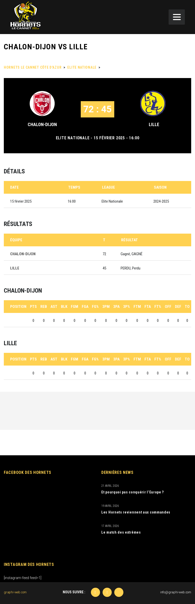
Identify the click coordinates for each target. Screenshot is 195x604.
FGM (74, 306)
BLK (64, 306)
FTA (147, 306)
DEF (178, 306)
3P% (126, 306)
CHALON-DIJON (42, 124)
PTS (33, 306)
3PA (116, 306)
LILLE (154, 124)
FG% (95, 306)
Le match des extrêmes (121, 532)
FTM (137, 306)
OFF (168, 306)
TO (187, 306)
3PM (106, 306)
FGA (85, 306)
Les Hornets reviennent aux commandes (135, 512)
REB (43, 306)
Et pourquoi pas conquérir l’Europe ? (132, 492)
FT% (157, 306)
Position (18, 306)
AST (54, 306)
